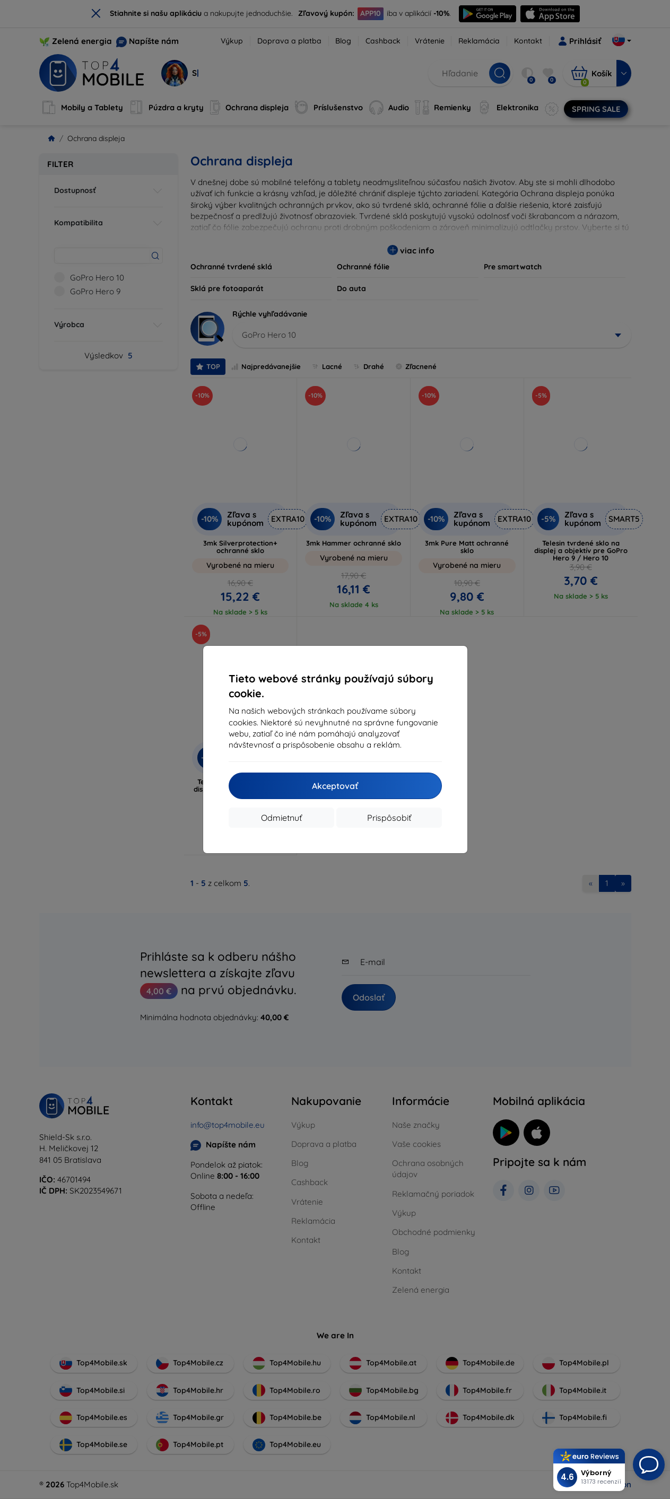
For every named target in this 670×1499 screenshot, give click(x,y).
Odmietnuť (281, 817)
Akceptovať (335, 786)
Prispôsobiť (389, 817)
